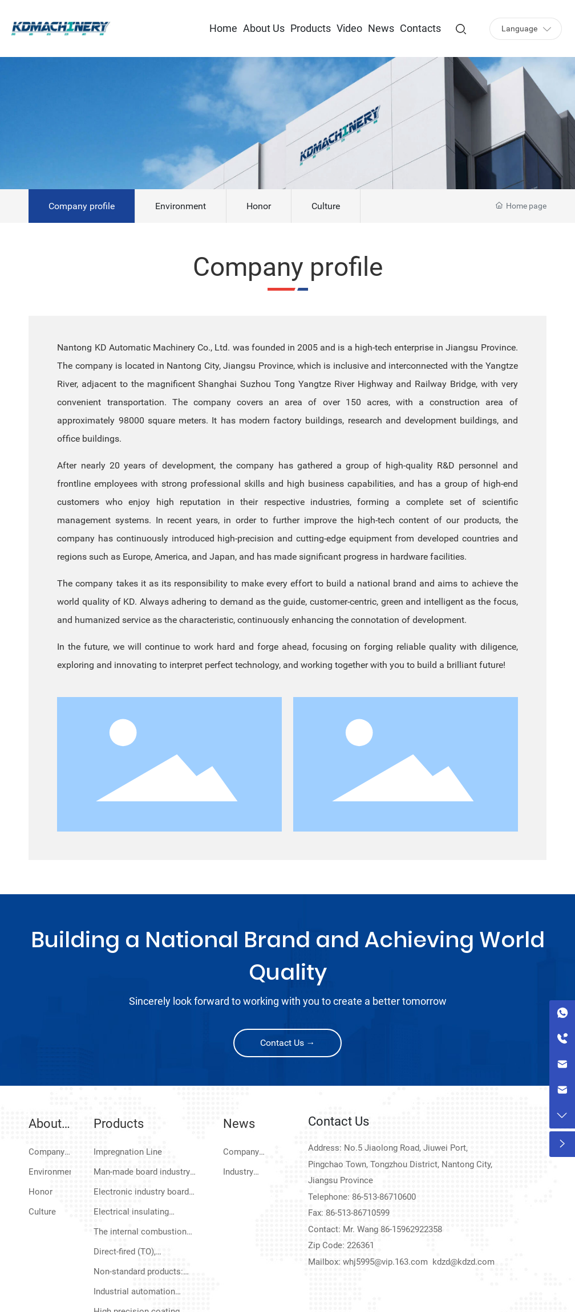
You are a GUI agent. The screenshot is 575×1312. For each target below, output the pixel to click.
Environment (180, 206)
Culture (325, 206)
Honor (258, 206)
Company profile (81, 206)
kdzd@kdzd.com (463, 1262)
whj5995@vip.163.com (385, 1262)
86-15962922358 (411, 1229)
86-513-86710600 (384, 1197)
